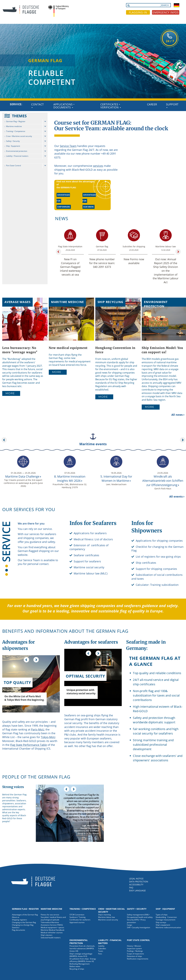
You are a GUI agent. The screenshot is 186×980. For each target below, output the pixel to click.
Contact (37, 105)
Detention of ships (134, 956)
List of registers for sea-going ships (158, 556)
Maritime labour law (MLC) (90, 573)
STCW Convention (77, 914)
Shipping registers (19, 919)
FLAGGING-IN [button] (138, 12)
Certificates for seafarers (80, 919)
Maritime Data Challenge (22, 476)
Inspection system (134, 948)
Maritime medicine (14, 126)
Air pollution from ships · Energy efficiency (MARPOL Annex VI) (83, 960)
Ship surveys (161, 922)
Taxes (100, 951)
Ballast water (75, 966)
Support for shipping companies (156, 569)
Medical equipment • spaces (52, 927)
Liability (101, 946)
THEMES (19, 115)
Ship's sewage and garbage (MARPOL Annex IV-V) (81, 954)
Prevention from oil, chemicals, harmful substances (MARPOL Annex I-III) (82, 948)
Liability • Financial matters (17, 156)
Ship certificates (146, 562)
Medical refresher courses (52, 932)
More (10, 393)
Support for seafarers (87, 561)
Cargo (129, 925)
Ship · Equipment (13, 146)
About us (15, 917)
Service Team (68, 146)
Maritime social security (89, 567)
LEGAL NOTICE (136, 878)
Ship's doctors (46, 935)
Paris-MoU (37, 729)
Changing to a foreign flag (22, 925)
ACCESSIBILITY (136, 884)
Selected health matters (51, 937)
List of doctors (104, 539)
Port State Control (13, 165)
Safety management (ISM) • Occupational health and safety (140, 915)
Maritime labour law (106, 917)
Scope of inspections (135, 953)
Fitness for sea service (50, 914)
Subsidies (102, 948)
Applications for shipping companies (159, 540)
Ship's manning (104, 914)
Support (172, 105)
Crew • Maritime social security (19, 136)
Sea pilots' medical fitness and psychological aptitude (53, 918)
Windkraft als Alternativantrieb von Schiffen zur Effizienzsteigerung (162, 480)
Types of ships (162, 914)
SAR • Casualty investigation (138, 927)
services (98, 166)
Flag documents (18, 930)
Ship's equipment (163, 925)
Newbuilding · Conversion (166, 917)
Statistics (15, 927)
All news (177, 414)
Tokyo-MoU (48, 737)
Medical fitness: (84, 539)
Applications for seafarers (90, 533)
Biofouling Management (79, 964)
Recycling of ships (77, 969)
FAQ (131, 887)
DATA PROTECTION (138, 881)
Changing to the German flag (24, 922)
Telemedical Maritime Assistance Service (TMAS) (52, 923)
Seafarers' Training (77, 917)
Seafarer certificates (86, 555)
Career (152, 104)
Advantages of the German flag (25, 914)
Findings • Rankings (135, 951)
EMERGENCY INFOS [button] (166, 12)
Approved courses (77, 922)
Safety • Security (13, 141)
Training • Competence (15, 131)
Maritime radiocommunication (168, 927)
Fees (100, 953)
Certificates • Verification (110, 106)
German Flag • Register (15, 121)
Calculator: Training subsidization (157, 585)
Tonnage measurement (165, 919)
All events (176, 496)
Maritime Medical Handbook (52, 930)
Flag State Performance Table (28, 745)
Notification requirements (137, 958)
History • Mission (134, 946)
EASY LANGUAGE (137, 890)
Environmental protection (16, 151)
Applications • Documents (64, 106)
